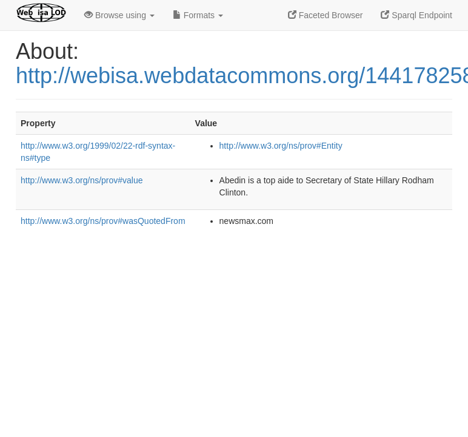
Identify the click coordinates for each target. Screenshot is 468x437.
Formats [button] (198, 15)
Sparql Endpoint (416, 15)
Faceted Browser (325, 15)
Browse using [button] (119, 15)
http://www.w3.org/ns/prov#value (82, 180)
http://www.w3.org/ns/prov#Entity (281, 146)
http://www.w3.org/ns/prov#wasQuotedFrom (103, 221)
